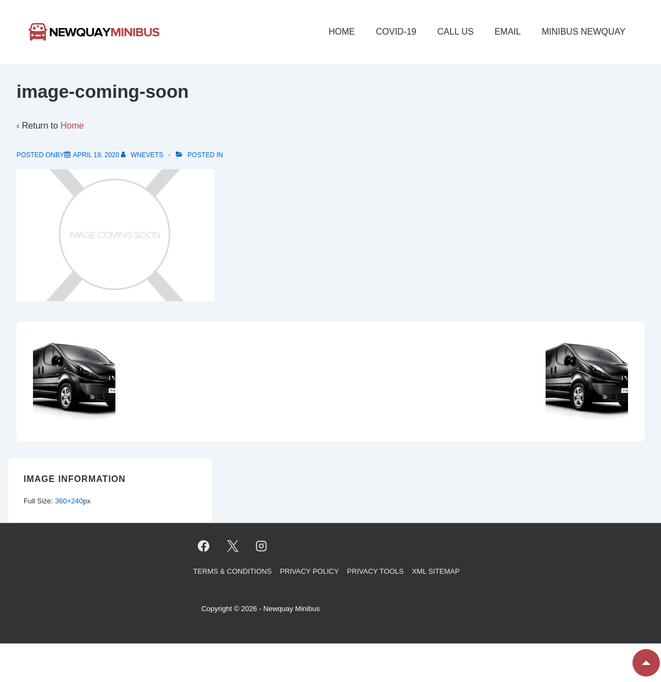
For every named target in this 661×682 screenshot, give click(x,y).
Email (508, 31)
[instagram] (261, 545)
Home (342, 31)
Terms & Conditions (232, 571)
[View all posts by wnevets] (143, 155)
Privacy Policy (309, 571)
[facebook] (203, 545)
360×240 (69, 501)
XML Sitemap (436, 571)
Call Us (455, 31)
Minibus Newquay (584, 31)
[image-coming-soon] (96, 155)
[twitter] (232, 545)
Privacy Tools (375, 571)
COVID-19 (396, 31)
